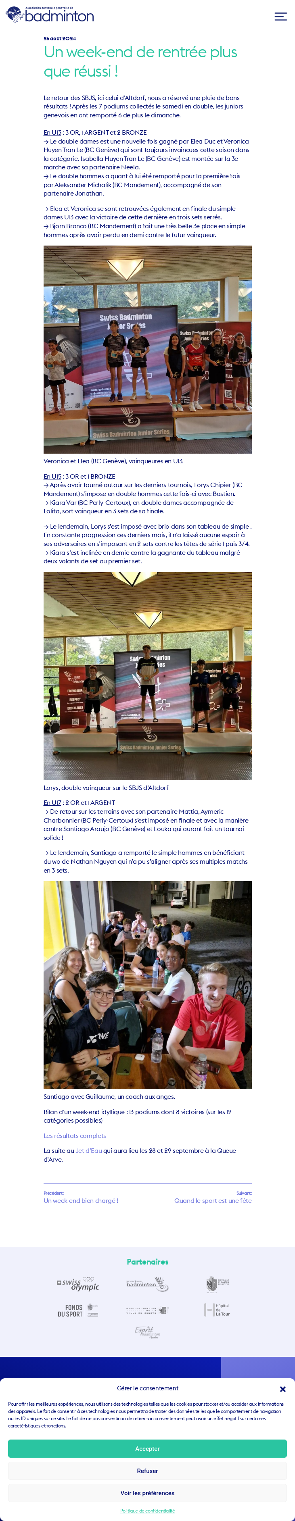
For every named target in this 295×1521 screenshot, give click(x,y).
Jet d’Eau (88, 1150)
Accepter (147, 1448)
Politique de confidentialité (147, 1511)
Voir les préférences (148, 1493)
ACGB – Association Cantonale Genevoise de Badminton (49, 14)
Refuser (147, 1471)
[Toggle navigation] (281, 16)
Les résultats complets (75, 1135)
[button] (283, 1388)
